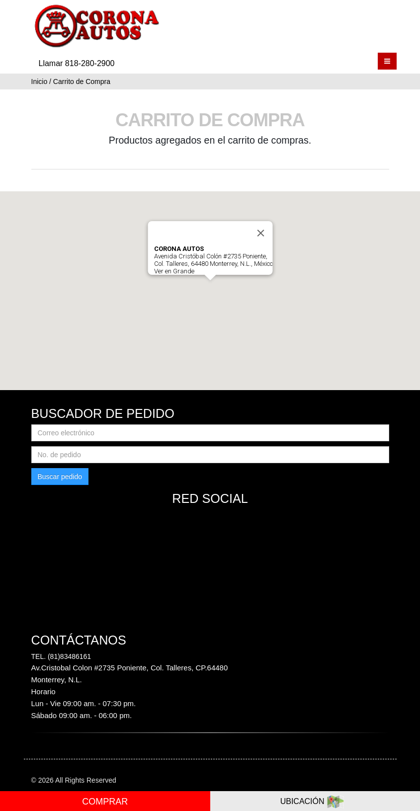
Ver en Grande (174, 271)
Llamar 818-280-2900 (77, 63)
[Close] (260, 233)
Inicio (39, 81)
